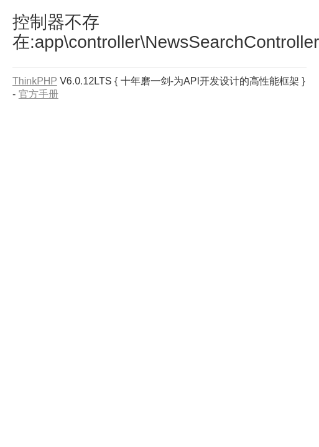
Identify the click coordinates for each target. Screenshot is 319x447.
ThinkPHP (34, 81)
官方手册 (38, 94)
